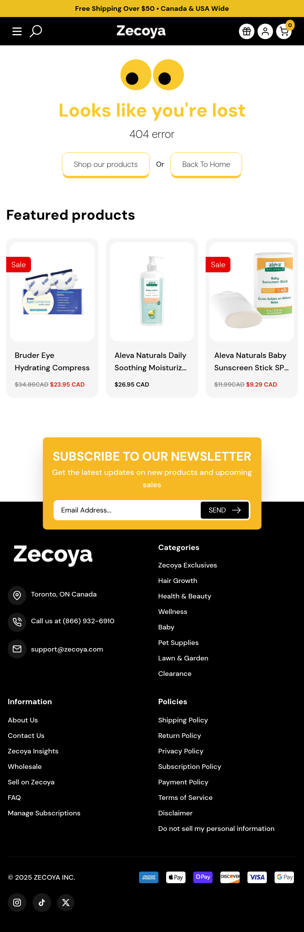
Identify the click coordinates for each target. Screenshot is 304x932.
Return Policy (179, 735)
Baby (166, 627)
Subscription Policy (190, 766)
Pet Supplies (178, 642)
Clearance (175, 673)
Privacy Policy (181, 751)
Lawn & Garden (183, 658)
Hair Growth (178, 580)
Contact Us (26, 735)
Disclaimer (175, 813)
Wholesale (25, 766)
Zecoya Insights (33, 751)
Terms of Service (185, 797)
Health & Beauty (184, 596)
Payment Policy (183, 782)
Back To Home (206, 164)
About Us (23, 720)
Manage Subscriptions (44, 813)
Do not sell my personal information (216, 828)
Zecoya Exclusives (187, 565)
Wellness (172, 611)
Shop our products (106, 164)
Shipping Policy (183, 720)
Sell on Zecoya (31, 782)
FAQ (14, 797)
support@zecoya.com (67, 649)
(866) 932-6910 (88, 621)
